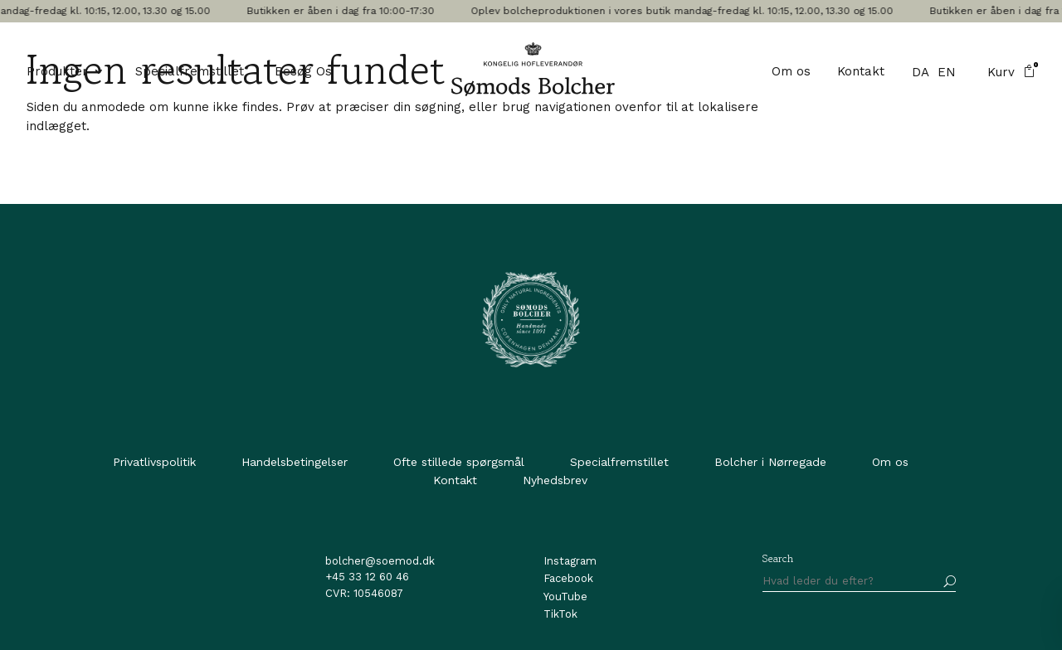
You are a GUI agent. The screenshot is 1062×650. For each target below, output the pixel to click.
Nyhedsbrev (555, 480)
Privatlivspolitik (154, 461)
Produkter (57, 72)
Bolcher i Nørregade (770, 461)
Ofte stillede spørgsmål (458, 461)
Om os (791, 72)
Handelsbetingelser (294, 461)
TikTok (560, 614)
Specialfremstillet (189, 72)
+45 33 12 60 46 (367, 576)
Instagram (570, 561)
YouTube (565, 596)
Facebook (568, 578)
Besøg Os (303, 72)
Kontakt (860, 72)
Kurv (1011, 72)
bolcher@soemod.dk (380, 561)
